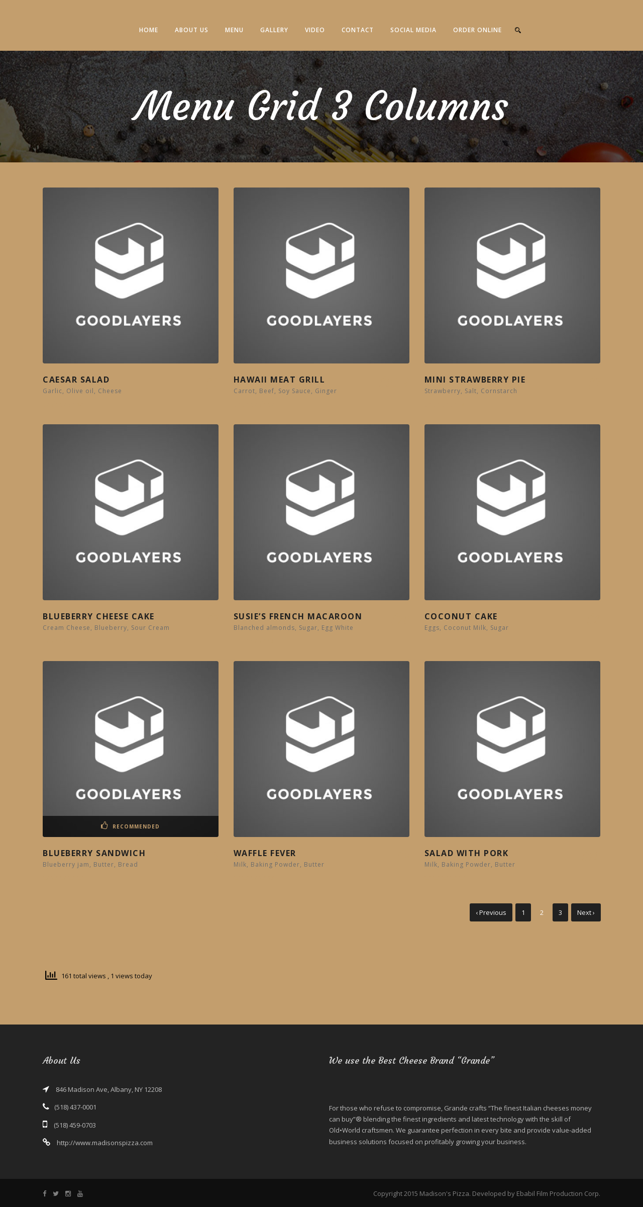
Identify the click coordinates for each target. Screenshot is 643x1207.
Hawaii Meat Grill (280, 379)
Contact (358, 30)
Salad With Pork (466, 853)
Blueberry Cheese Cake (99, 616)
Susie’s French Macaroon (298, 616)
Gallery (274, 30)
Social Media (413, 30)
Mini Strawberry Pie (475, 379)
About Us (191, 30)
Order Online (477, 30)
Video (315, 30)
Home (148, 30)
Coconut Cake (461, 616)
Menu (234, 30)
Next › (586, 912)
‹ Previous (491, 912)
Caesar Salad (76, 379)
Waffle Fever (265, 853)
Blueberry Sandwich (94, 853)
